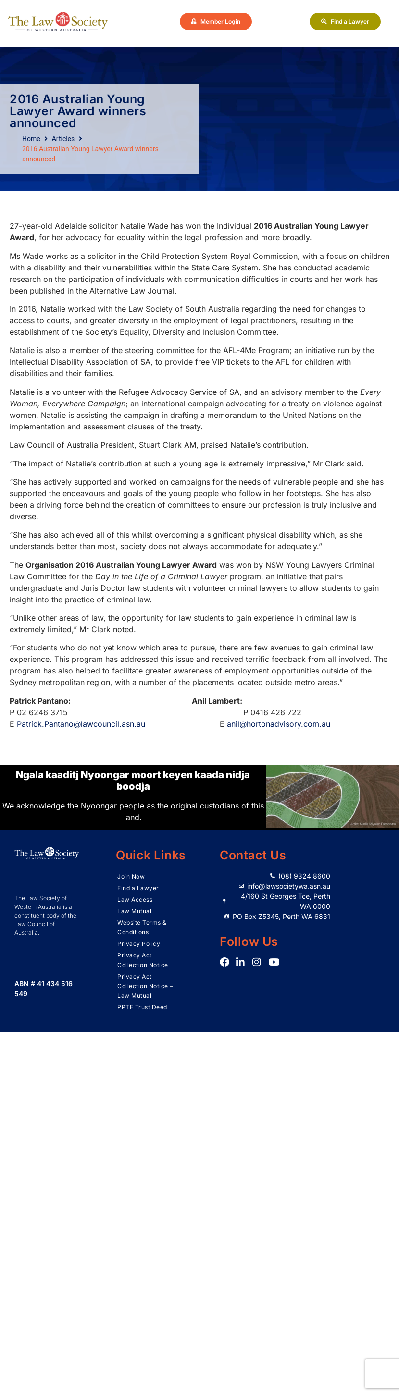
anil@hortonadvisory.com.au (278, 724)
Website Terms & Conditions (142, 927)
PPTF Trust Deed (142, 1007)
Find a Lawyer (138, 888)
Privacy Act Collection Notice (142, 960)
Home (31, 139)
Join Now (131, 876)
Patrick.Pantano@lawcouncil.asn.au (81, 724)
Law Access (134, 899)
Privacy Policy (138, 943)
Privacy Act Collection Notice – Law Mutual (145, 986)
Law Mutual (134, 911)
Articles (63, 139)
